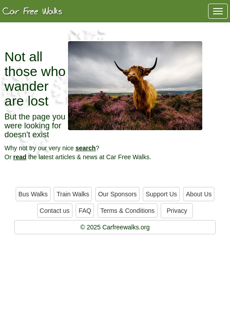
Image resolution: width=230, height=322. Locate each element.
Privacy (176, 210)
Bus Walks (33, 194)
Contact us (55, 210)
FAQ (85, 210)
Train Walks (72, 194)
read (19, 157)
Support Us (161, 194)
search (86, 148)
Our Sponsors (117, 194)
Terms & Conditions (127, 210)
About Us (199, 194)
